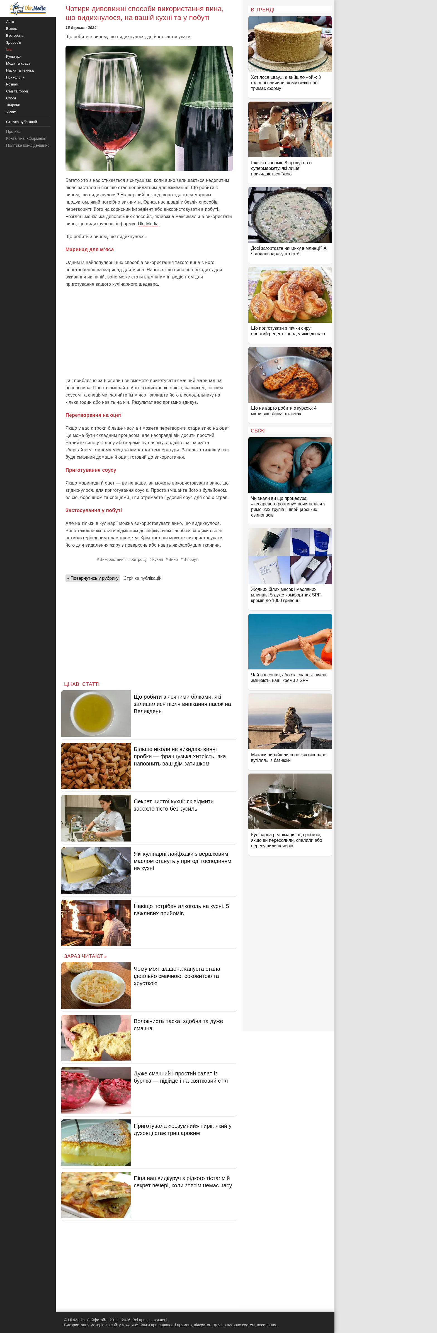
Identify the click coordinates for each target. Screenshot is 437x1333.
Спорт (11, 98)
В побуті (190, 559)
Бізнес (11, 28)
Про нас (13, 131)
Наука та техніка (20, 70)
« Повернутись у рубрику (92, 578)
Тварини (13, 105)
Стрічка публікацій (142, 578)
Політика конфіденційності (30, 145)
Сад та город (17, 91)
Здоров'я (13, 42)
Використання (112, 559)
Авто (10, 21)
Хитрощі (139, 559)
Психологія (15, 77)
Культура (13, 56)
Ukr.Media (148, 223)
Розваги (12, 84)
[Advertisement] (149, 332)
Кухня (157, 559)
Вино (173, 559)
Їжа (9, 49)
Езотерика (14, 35)
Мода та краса (18, 63)
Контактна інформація (26, 138)
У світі (11, 112)
